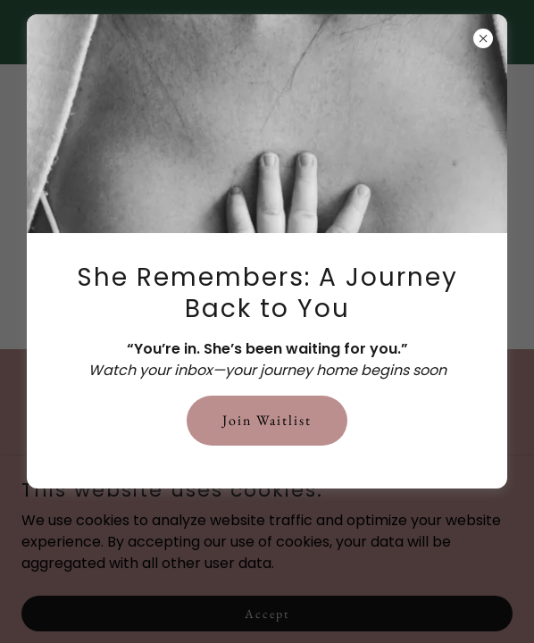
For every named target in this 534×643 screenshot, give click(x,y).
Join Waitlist (267, 420)
